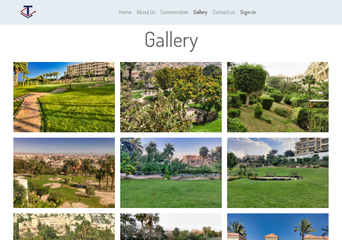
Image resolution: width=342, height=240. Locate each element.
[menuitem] (125, 12)
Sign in (248, 12)
